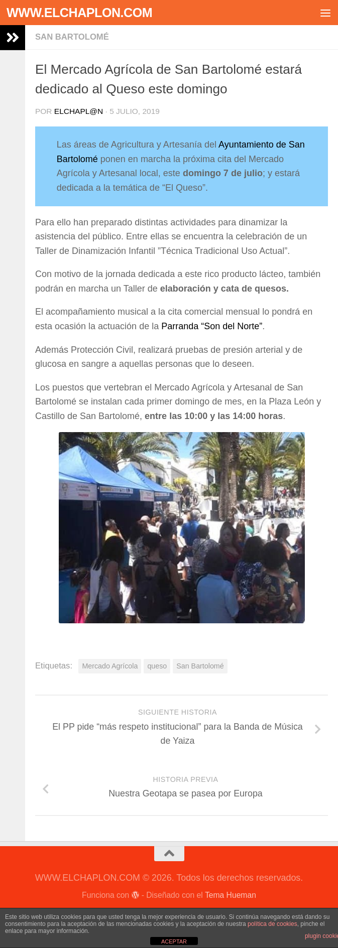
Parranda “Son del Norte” (211, 326)
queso (157, 666)
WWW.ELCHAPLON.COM (79, 13)
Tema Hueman (230, 895)
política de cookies (272, 923)
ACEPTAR (174, 941)
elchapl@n (78, 111)
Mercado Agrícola (110, 666)
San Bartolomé (72, 37)
